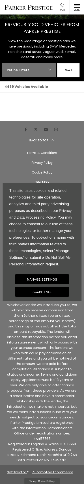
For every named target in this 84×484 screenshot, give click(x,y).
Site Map (42, 182)
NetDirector (17, 472)
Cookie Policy (42, 172)
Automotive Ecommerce (52, 472)
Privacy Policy (42, 162)
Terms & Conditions (42, 153)
